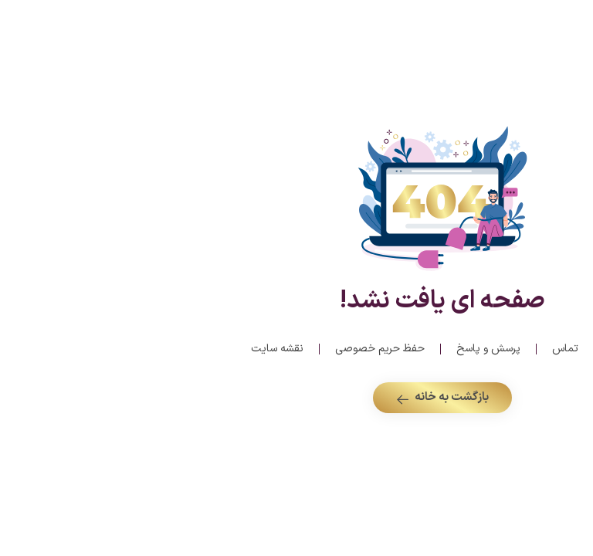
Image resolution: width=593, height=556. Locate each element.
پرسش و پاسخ (342, 349)
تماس (419, 349)
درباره (476, 349)
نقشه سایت (131, 349)
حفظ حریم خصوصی (234, 349)
